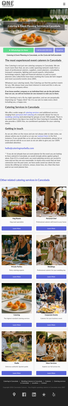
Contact (44, 383)
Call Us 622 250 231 (44, 50)
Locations (35, 383)
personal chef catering (25, 115)
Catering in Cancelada (11, 381)
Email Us (60, 50)
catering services (32, 112)
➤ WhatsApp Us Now (18, 50)
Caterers (48, 381)
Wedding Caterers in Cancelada (31, 381)
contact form (43, 136)
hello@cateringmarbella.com (19, 148)
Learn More (17, 228)
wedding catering (12, 117)
